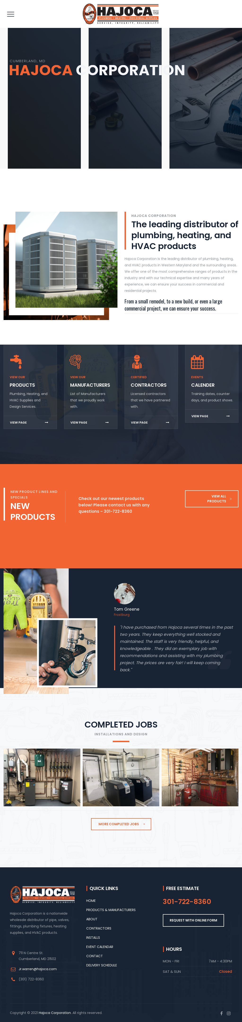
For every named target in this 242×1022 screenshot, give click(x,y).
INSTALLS (93, 937)
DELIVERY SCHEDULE (101, 965)
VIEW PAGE (29, 422)
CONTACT (94, 956)
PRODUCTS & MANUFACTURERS (111, 910)
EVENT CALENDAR (99, 946)
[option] (174, 632)
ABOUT (91, 919)
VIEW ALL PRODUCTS (219, 499)
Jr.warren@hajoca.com (38, 969)
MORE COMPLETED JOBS (122, 824)
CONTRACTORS (98, 928)
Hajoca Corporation (55, 1012)
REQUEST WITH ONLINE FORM (193, 920)
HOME (91, 900)
